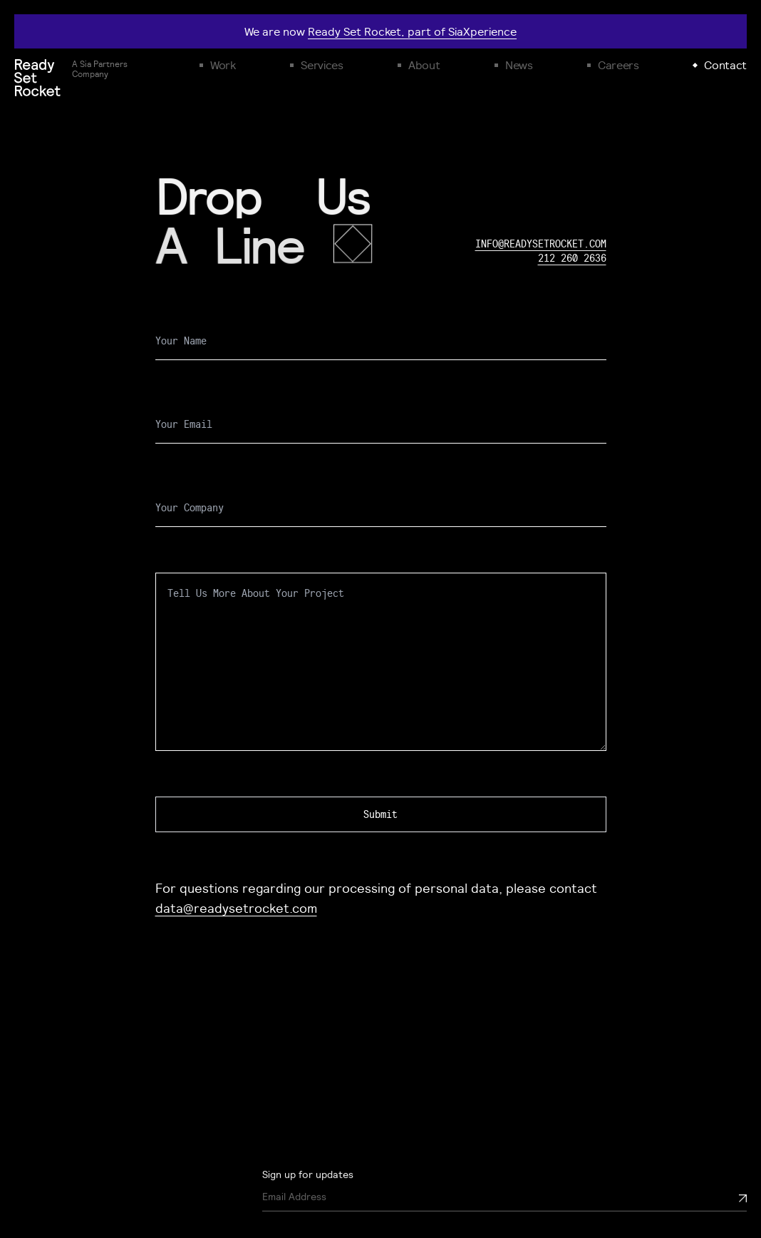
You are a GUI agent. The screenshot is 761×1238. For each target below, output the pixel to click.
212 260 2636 (572, 258)
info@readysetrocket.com (540, 244)
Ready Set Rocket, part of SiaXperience (412, 31)
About (424, 65)
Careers (618, 65)
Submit (380, 814)
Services (322, 65)
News (519, 65)
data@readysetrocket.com (236, 908)
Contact (725, 65)
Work (223, 65)
